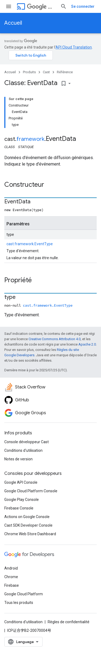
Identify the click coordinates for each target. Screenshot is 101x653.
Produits (29, 72)
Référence (65, 72)
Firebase (11, 585)
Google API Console (20, 482)
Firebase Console (18, 508)
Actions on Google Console (27, 517)
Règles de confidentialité (68, 622)
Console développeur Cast (26, 442)
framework (30, 139)
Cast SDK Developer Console (28, 525)
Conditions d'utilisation (23, 450)
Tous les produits (18, 602)
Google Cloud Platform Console (30, 491)
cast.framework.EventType (29, 244)
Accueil (13, 23)
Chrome (11, 577)
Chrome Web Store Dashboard (30, 534)
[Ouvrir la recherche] (63, 6)
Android (11, 568)
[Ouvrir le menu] (8, 6)
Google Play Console (21, 499)
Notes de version (18, 459)
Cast (41, 6)
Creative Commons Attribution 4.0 (55, 339)
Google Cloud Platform (23, 594)
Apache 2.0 (87, 344)
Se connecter (83, 6)
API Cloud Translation (73, 47)
